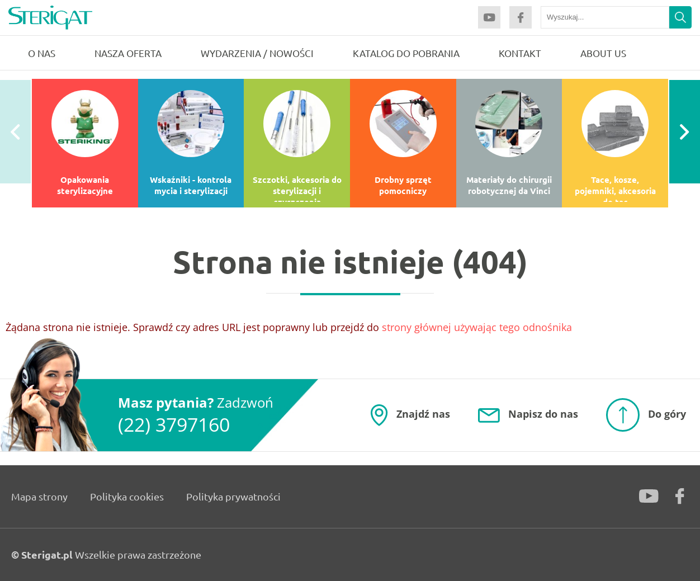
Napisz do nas (543, 414)
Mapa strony (39, 496)
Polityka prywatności (233, 496)
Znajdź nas (423, 414)
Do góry (667, 414)
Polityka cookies (127, 496)
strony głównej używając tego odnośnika (477, 327)
